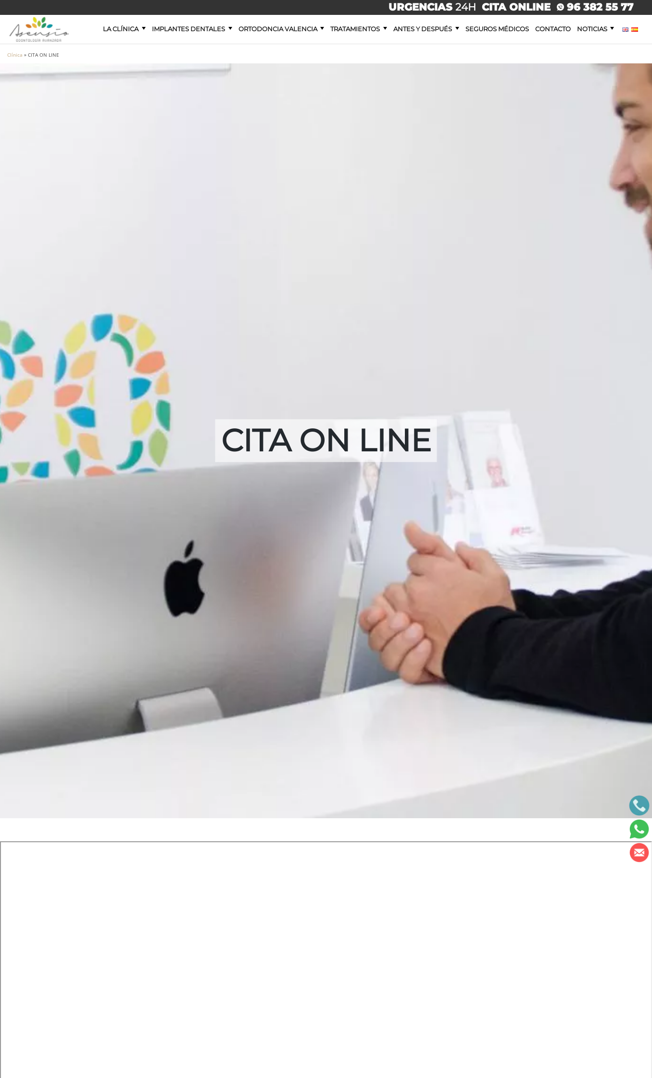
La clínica (120, 29)
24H (434, 7)
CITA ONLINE (516, 7)
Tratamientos (355, 29)
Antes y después (422, 29)
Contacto (553, 29)
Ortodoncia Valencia (277, 29)
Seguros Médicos (497, 29)
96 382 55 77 (595, 7)
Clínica (15, 54)
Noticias (592, 29)
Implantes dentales (188, 29)
